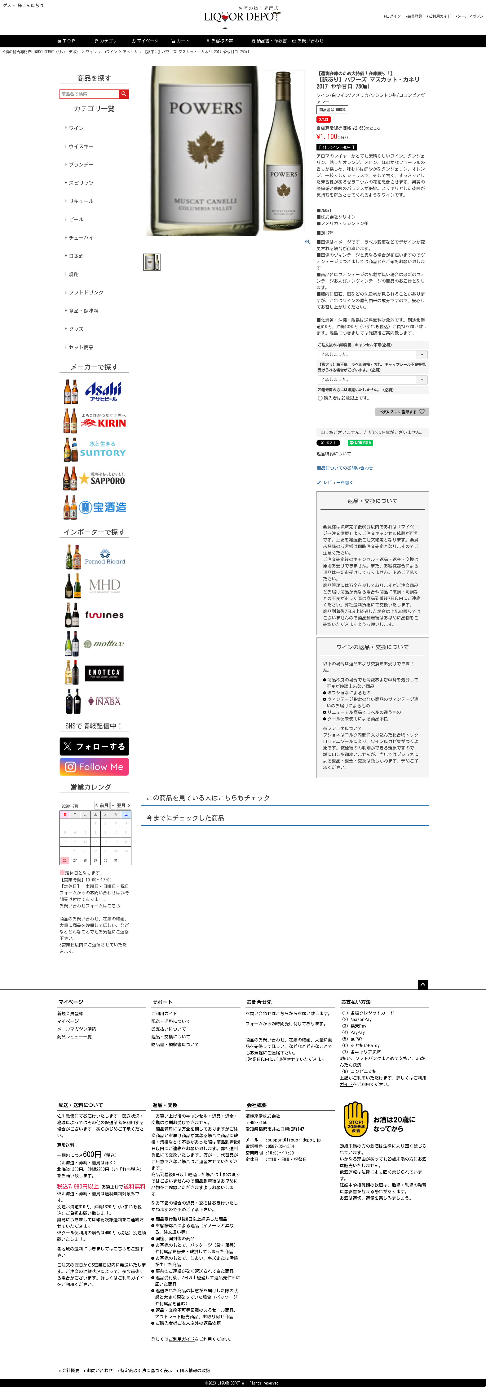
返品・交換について (170, 1037)
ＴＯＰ (66, 41)
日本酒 (76, 256)
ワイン (91, 52)
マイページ (145, 41)
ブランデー (81, 164)
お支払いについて (168, 1029)
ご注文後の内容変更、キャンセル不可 (355, 345)
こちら (113, 906)
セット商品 (81, 347)
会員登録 (414, 16)
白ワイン (109, 52)
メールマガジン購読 (76, 1029)
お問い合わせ (308, 41)
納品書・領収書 (269, 41)
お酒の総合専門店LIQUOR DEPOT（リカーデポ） (41, 52)
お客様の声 (219, 41)
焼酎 (74, 274)
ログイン (393, 16)
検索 (124, 94)
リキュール (81, 201)
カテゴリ (105, 41)
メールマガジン (470, 16)
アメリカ (130, 52)
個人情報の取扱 (195, 1370)
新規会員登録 (70, 1013)
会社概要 (70, 1370)
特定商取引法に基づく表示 (146, 1370)
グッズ (76, 329)
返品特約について (333, 454)
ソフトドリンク (86, 292)
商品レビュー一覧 (74, 1037)
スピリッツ (81, 182)
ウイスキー (81, 146)
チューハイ (81, 237)
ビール (76, 219)
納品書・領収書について (175, 1044)
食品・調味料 (84, 310)
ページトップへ (423, 985)
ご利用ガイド (440, 16)
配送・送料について (170, 1021)
